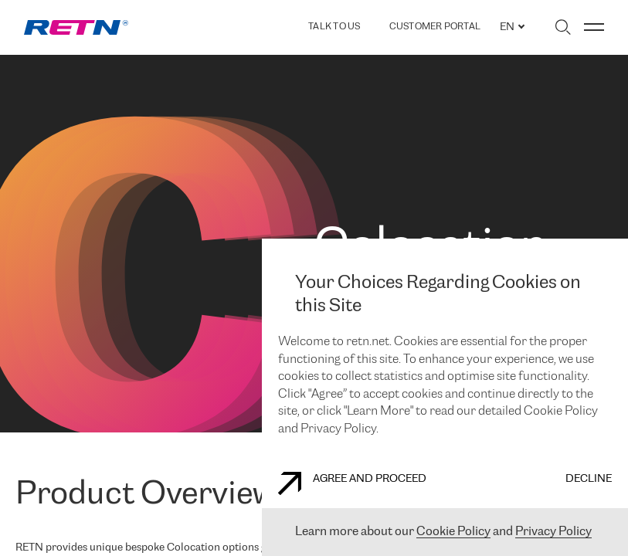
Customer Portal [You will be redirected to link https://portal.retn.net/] (435, 27)
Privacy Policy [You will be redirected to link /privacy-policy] (553, 531)
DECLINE (588, 479)
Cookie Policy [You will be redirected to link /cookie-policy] (453, 531)
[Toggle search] (563, 27)
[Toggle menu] (594, 27)
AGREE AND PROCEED (352, 483)
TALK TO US (334, 26)
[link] (76, 27)
